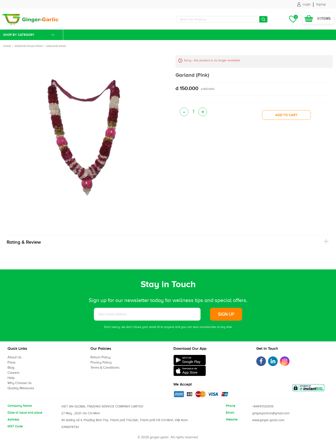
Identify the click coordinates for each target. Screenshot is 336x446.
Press (11, 362)
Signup (321, 4)
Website (231, 419)
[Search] (221, 19)
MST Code (15, 426)
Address (13, 419)
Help (11, 378)
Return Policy (100, 357)
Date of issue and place (25, 412)
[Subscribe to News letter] (147, 314)
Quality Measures (21, 388)
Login (306, 4)
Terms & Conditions (104, 367)
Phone (230, 405)
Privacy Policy (101, 362)
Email (230, 412)
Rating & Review (24, 242)
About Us (14, 357)
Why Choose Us (20, 383)
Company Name (20, 405)
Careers (13, 373)
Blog (11, 367)
